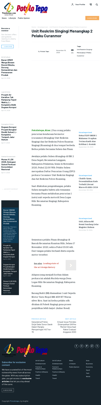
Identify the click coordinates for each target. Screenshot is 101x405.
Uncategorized (42, 27)
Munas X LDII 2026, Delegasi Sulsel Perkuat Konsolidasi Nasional (8, 164)
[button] (96, 4)
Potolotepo (14, 401)
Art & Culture (5, 57)
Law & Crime (5, 92)
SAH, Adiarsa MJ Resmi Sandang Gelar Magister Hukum (89, 224)
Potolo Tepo (44, 51)
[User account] (78, 4)
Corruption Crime (7, 124)
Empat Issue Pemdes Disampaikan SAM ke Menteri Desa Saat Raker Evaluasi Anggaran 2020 (66, 327)
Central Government (8, 156)
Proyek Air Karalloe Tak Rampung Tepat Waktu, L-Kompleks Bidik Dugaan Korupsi (8, 100)
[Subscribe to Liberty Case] (92, 18)
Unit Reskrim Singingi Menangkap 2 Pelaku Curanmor (84, 52)
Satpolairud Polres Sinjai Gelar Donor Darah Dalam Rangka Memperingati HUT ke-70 (42, 327)
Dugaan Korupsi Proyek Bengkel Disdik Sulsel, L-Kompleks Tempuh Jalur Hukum (9, 133)
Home (34, 27)
